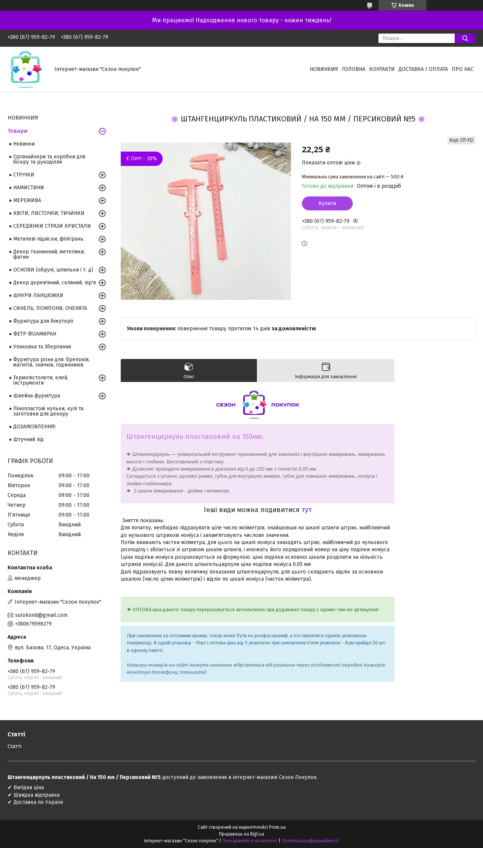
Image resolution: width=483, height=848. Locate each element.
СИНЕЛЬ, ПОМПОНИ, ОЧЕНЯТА (50, 308)
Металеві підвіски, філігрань (48, 239)
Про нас (463, 69)
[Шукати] (465, 38)
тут (306, 510)
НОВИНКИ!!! (324, 69)
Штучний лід (28, 439)
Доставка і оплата (423, 69)
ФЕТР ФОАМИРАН (34, 334)
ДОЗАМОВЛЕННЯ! (34, 426)
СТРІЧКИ (23, 175)
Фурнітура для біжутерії (43, 321)
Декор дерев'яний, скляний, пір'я (54, 282)
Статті (15, 746)
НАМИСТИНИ (28, 187)
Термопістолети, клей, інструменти (40, 380)
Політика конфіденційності (310, 840)
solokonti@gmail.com (41, 615)
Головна (353, 69)
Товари (18, 130)
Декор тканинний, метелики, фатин (49, 254)
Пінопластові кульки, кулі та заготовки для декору (48, 411)
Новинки (24, 144)
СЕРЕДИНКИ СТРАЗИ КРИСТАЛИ (52, 226)
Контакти (382, 69)
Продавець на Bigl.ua (241, 834)
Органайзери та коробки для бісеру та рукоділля (49, 159)
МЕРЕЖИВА (27, 200)
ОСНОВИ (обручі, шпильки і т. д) (53, 270)
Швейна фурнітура (36, 396)
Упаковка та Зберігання (42, 346)
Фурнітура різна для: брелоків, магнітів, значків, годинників (51, 362)
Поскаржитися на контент (249, 840)
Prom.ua (277, 827)
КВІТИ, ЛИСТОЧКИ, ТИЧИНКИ (49, 213)
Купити (327, 203)
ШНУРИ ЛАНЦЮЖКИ (38, 295)
